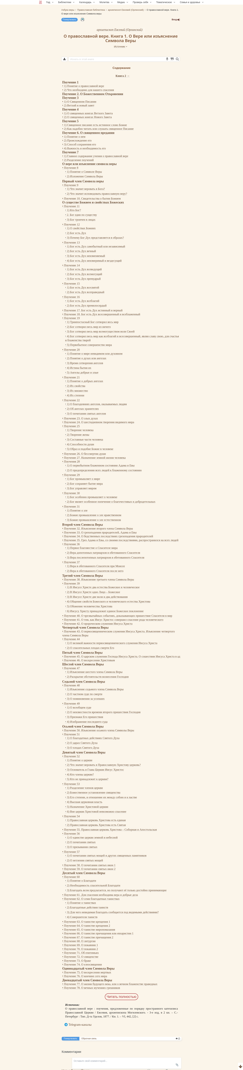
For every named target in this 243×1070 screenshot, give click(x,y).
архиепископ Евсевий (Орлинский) (119, 29)
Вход (176, 19)
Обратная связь (89, 1038)
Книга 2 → (123, 75)
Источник (120, 46)
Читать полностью (121, 997)
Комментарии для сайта (23, 1067)
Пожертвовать (69, 19)
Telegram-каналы (80, 1024)
